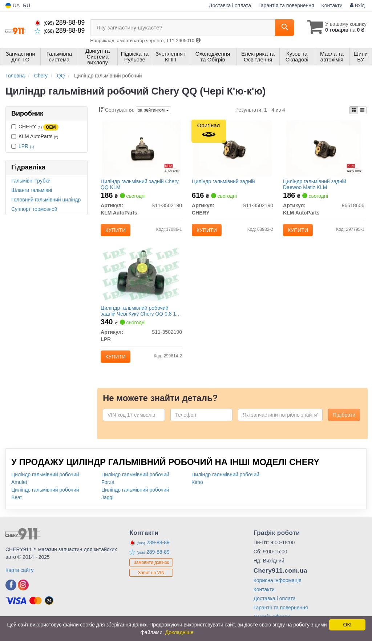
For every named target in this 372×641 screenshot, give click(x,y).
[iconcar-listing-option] (362, 110)
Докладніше (179, 632)
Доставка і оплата (230, 5)
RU (26, 5)
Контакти (332, 5)
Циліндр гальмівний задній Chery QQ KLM (141, 185)
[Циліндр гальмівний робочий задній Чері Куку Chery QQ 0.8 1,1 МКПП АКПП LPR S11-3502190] (141, 278)
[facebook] (10, 593)
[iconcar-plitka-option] (353, 110)
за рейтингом (153, 110)
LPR (26, 146)
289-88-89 (60, 22)
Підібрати (344, 423)
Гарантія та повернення (286, 5)
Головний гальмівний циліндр (46, 200)
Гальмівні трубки (30, 181)
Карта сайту (19, 579)
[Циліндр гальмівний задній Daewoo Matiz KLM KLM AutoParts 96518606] (323, 149)
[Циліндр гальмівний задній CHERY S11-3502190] (233, 149)
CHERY (34, 127)
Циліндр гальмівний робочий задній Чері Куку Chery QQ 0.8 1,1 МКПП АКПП (138, 316)
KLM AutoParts (34, 136)
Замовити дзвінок (151, 571)
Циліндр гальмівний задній (225, 183)
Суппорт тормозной (34, 209)
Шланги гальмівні (31, 190)
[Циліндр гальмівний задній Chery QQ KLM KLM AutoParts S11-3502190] (141, 149)
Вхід (357, 5)
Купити (117, 232)
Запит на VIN (151, 581)
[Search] (280, 27)
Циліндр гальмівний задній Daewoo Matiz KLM (316, 185)
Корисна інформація (278, 589)
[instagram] (23, 593)
